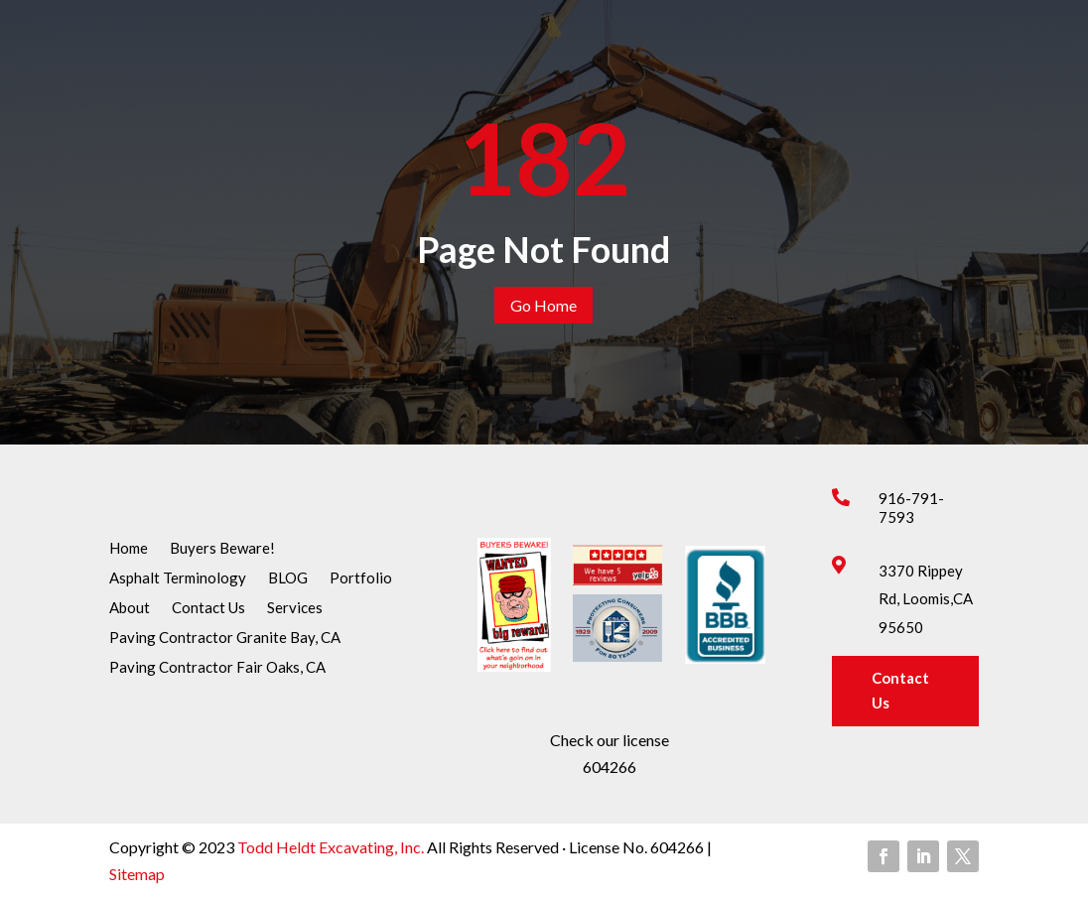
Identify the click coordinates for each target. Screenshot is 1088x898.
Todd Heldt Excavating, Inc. (332, 846)
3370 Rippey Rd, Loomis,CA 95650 (926, 599)
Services (295, 608)
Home (128, 549)
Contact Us (208, 608)
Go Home (543, 305)
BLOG (288, 578)
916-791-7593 (911, 507)
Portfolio (361, 578)
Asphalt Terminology (177, 578)
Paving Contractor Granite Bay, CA (224, 638)
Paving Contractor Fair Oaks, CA (217, 668)
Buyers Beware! (222, 549)
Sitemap (137, 873)
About (129, 608)
